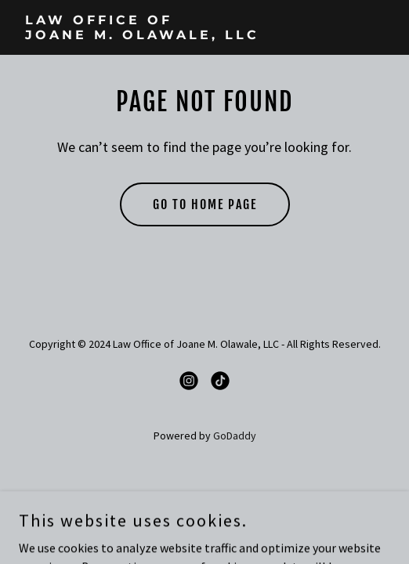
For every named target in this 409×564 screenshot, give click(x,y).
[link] (204, 34)
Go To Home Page (205, 204)
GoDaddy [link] (234, 435)
